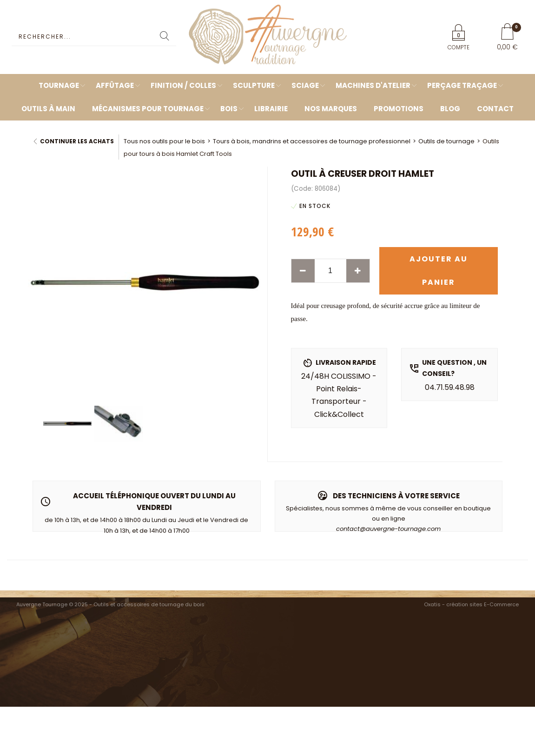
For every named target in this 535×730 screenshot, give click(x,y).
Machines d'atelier (373, 85)
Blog (450, 109)
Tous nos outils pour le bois (164, 141)
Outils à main (48, 109)
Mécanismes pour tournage (148, 109)
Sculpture (254, 85)
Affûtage (115, 85)
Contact (495, 109)
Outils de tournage (446, 141)
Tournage (59, 85)
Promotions (398, 109)
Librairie (271, 109)
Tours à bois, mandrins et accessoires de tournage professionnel (311, 141)
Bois (229, 109)
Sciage (305, 85)
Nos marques (330, 109)
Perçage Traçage (462, 85)
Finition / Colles (183, 85)
